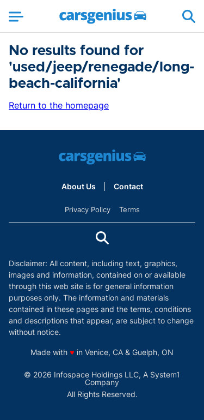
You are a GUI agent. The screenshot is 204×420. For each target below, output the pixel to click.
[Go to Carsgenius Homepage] (102, 16)
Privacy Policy (87, 209)
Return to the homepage (59, 105)
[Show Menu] (16, 16)
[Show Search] (188, 16)
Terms (129, 209)
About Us (78, 186)
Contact (128, 186)
